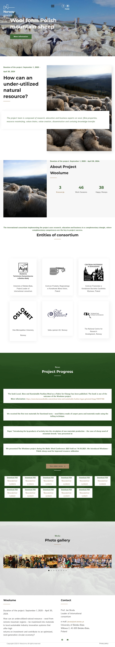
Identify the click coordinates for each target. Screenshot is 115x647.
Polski (67, 9)
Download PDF (12, 478)
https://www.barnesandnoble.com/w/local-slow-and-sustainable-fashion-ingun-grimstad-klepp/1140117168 (65, 399)
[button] (52, 6)
